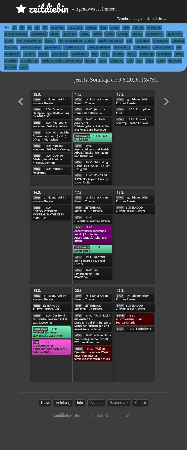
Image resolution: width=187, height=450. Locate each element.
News (45, 403)
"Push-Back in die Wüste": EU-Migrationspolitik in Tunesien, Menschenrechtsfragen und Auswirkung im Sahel (92, 322)
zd (42, 8)
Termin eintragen (130, 19)
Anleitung (63, 403)
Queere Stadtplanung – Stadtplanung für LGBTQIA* (51, 113)
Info (80, 403)
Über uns (96, 403)
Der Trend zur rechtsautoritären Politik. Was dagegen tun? (50, 319)
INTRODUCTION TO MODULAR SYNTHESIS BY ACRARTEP (48, 215)
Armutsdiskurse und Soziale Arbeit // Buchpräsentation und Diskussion (91, 153)
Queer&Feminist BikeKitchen (92, 221)
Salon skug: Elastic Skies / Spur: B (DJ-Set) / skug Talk (92, 166)
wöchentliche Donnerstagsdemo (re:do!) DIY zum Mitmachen (51, 136)
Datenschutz (118, 403)
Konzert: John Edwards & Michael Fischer (89, 260)
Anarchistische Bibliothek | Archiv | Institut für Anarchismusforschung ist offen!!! (91, 235)
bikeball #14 (143, 328)
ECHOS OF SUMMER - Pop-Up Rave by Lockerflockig (91, 179)
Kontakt (140, 403)
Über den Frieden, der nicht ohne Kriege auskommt (48, 159)
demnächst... (156, 19)
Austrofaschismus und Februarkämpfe (130, 321)
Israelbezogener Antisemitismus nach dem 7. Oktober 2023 (50, 349)
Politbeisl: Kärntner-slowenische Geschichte (47, 334)
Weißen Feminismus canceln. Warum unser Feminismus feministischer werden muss (92, 354)
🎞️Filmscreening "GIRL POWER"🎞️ (86, 274)
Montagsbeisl (82, 251)
